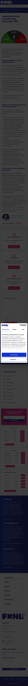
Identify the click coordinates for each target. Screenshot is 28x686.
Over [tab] (23, 329)
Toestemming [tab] (5, 329)
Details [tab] (14, 329)
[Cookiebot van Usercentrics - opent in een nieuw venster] (20, 325)
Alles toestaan (14, 354)
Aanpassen (14, 359)
